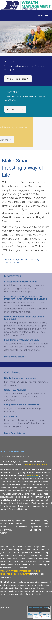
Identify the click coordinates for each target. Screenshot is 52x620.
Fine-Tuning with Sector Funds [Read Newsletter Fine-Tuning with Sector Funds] (21, 337)
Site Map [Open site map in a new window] (4, 607)
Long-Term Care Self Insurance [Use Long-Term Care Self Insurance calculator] (21, 407)
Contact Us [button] (14, 109)
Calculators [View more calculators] (12, 375)
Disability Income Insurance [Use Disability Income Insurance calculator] (20, 381)
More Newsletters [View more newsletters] (15, 354)
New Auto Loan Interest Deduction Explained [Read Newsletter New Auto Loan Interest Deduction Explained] (24, 315)
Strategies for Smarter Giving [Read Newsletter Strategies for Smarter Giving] (20, 279)
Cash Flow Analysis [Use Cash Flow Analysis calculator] (15, 392)
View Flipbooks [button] (16, 79)
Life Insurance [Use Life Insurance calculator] (12, 419)
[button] (42, 15)
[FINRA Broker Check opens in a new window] (39, 612)
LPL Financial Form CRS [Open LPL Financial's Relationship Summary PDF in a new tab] (12, 451)
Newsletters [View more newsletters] (12, 273)
